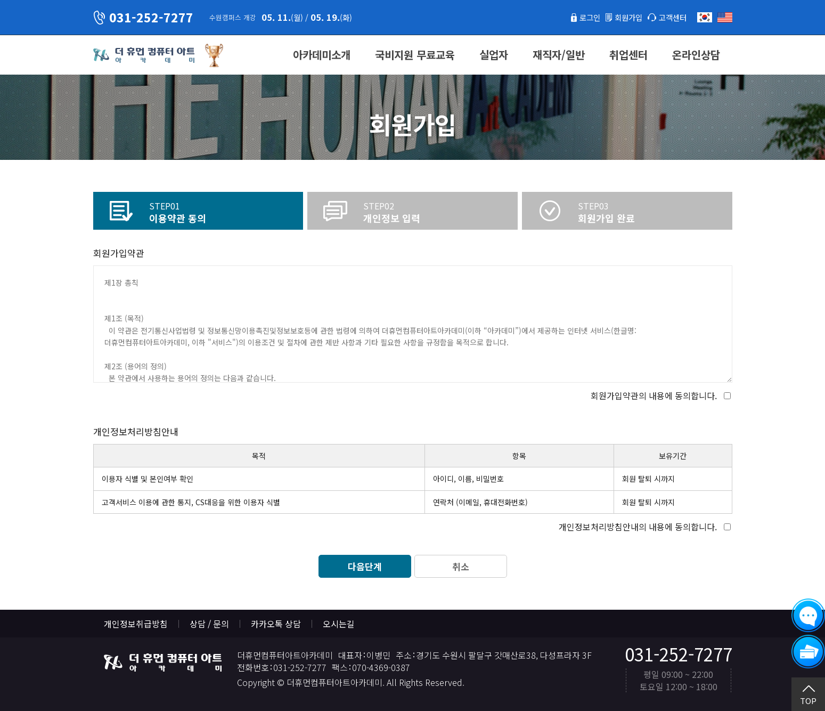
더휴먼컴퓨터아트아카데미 (143, 55)
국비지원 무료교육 (415, 54)
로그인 (580, 17)
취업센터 (628, 54)
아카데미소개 (321, 54)
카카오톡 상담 (276, 623)
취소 (460, 566)
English (724, 17)
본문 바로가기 (0, 0)
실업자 (493, 54)
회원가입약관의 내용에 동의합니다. (654, 395)
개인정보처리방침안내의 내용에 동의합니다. (638, 526)
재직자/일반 (559, 54)
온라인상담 (696, 54)
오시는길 (339, 623)
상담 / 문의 (209, 623)
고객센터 (671, 17)
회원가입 (622, 17)
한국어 (704, 17)
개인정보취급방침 (136, 623)
